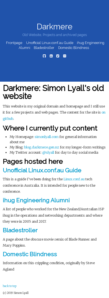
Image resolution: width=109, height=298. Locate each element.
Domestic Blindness (73, 48)
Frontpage (14, 43)
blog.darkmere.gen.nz (41, 147)
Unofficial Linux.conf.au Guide (49, 43)
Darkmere (54, 26)
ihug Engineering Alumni (36, 200)
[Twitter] (58, 56)
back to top (9, 286)
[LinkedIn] (51, 56)
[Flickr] (64, 56)
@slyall (48, 152)
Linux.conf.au (74, 179)
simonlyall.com (46, 137)
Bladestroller (44, 48)
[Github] (44, 56)
